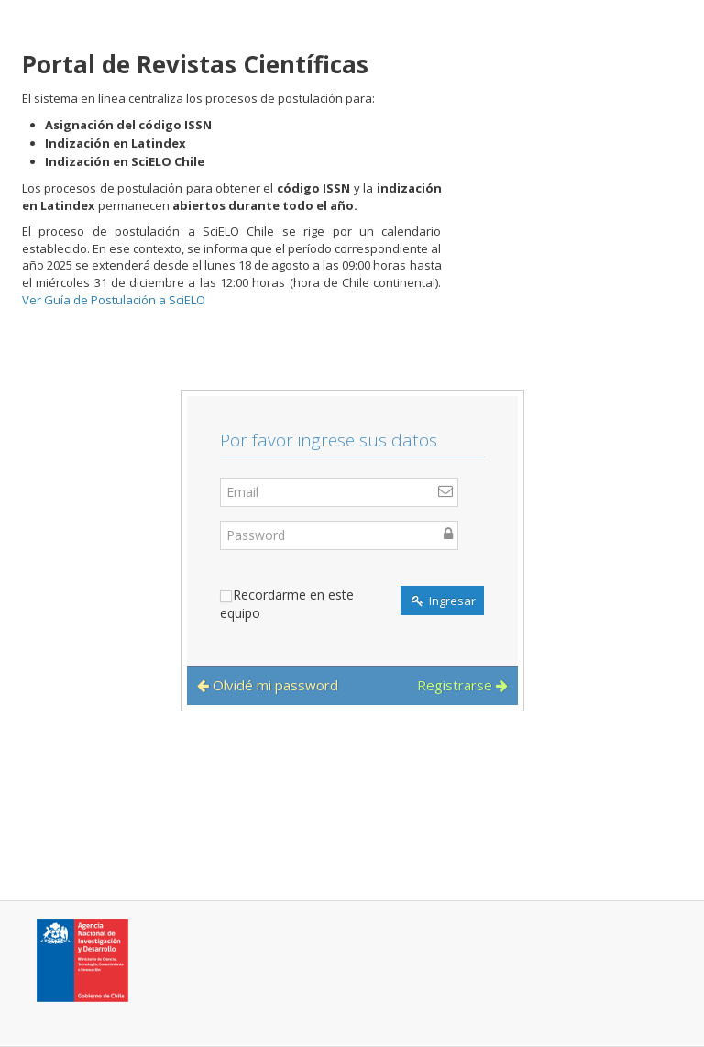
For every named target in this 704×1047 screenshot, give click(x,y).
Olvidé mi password (267, 685)
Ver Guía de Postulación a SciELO (113, 300)
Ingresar (444, 600)
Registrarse (462, 685)
